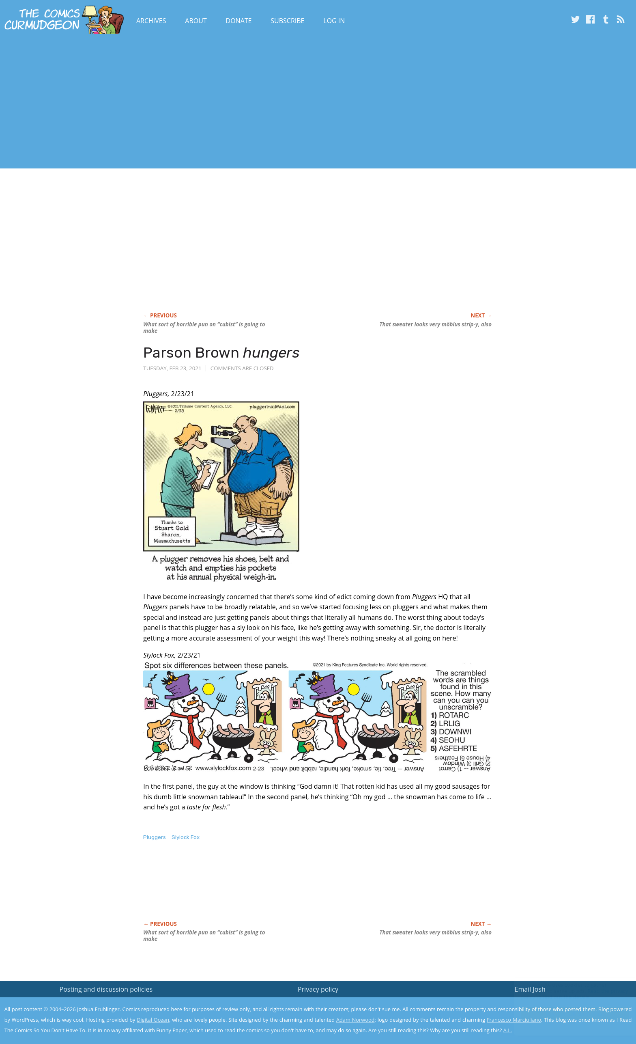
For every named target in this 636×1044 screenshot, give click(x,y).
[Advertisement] (147, 103)
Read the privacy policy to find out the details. (564, 993)
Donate (239, 20)
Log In (334, 20)
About (195, 20)
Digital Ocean (153, 1019)
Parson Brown (221, 352)
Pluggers (154, 837)
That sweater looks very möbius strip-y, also (435, 324)
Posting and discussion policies (106, 989)
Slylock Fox (186, 837)
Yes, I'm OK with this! (567, 1013)
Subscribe (287, 20)
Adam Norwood (355, 1019)
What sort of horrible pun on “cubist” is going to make (204, 327)
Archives (151, 20)
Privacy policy (318, 989)
